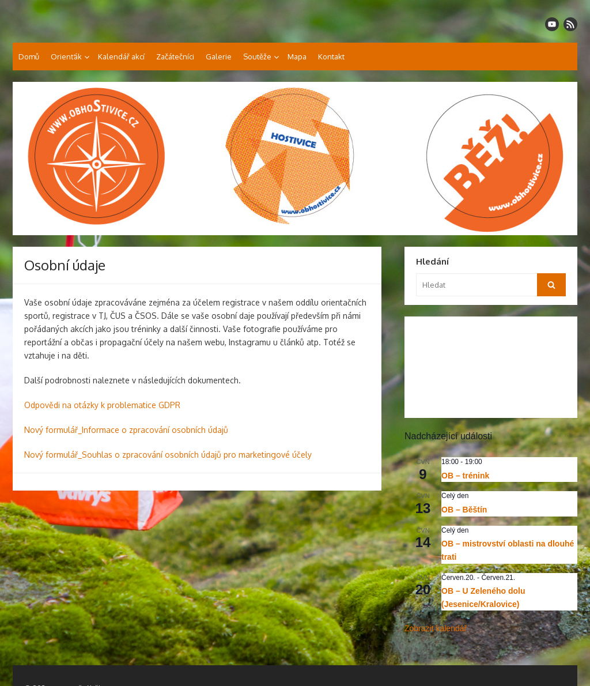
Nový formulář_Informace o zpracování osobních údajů (126, 430)
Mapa (297, 56)
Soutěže (257, 56)
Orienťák (66, 56)
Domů (28, 56)
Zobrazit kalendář (435, 628)
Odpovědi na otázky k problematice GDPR (102, 405)
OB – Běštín (464, 509)
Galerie (219, 56)
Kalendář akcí (121, 56)
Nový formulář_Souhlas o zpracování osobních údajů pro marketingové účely (168, 454)
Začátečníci (175, 56)
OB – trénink (465, 475)
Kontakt (331, 56)
